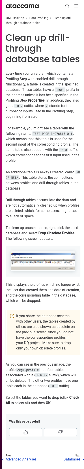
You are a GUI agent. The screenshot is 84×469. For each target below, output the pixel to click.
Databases (71, 459)
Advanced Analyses (21, 459)
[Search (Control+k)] (67, 6)
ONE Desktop (15, 18)
